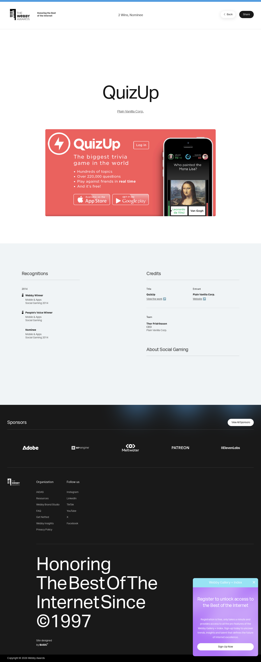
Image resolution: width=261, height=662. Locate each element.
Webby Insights (45, 523)
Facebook (72, 523)
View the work (154, 299)
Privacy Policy (44, 529)
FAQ (38, 511)
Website (197, 299)
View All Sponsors (240, 422)
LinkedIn (71, 498)
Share (246, 14)
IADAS (40, 492)
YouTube (71, 511)
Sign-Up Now (225, 647)
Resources (42, 498)
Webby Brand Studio (47, 504)
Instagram (72, 492)
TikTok (70, 504)
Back (228, 14)
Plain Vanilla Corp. (130, 111)
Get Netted (42, 517)
